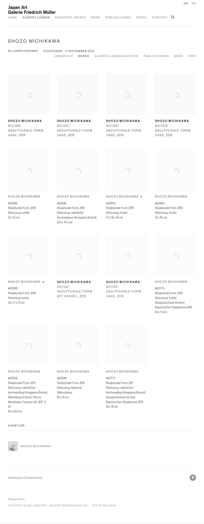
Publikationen (156, 56)
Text (192, 56)
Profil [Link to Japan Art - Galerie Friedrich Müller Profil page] (142, 17)
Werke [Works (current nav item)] (83, 56)
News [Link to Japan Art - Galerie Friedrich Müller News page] (95, 17)
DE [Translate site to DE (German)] (186, 3)
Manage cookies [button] (16, 499)
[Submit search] (173, 16)
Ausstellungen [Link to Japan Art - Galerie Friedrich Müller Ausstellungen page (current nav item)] (36, 17)
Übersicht (64, 56)
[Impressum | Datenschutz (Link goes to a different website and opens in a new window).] (25, 477)
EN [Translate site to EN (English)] (194, 3)
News (178, 56)
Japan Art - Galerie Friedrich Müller (32, 10)
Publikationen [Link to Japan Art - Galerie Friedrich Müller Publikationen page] (118, 17)
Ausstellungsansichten (116, 56)
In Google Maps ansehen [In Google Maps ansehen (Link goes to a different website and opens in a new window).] (193, 477)
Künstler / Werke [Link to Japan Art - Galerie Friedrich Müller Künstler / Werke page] (70, 17)
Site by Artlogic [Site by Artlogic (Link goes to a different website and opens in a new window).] (104, 505)
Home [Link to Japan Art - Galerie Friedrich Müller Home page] (13, 17)
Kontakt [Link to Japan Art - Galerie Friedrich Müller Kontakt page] (160, 17)
